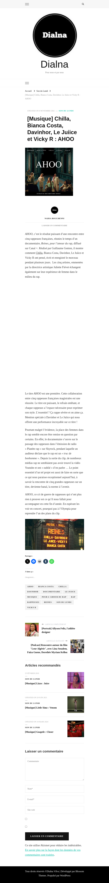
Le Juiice (70, 592)
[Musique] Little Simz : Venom (41, 707)
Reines (48, 602)
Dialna (54, 64)
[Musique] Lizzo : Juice (37, 683)
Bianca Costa (46, 587)
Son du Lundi (66, 111)
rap (73, 597)
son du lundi (64, 602)
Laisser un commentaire (54, 225)
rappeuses (33, 602)
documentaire (51, 592)
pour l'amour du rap (54, 597)
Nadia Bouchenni (54, 212)
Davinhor (32, 592)
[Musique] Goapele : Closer (39, 732)
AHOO (30, 587)
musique (32, 597)
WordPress (65, 875)
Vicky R (31, 607)
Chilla (39, 252)
